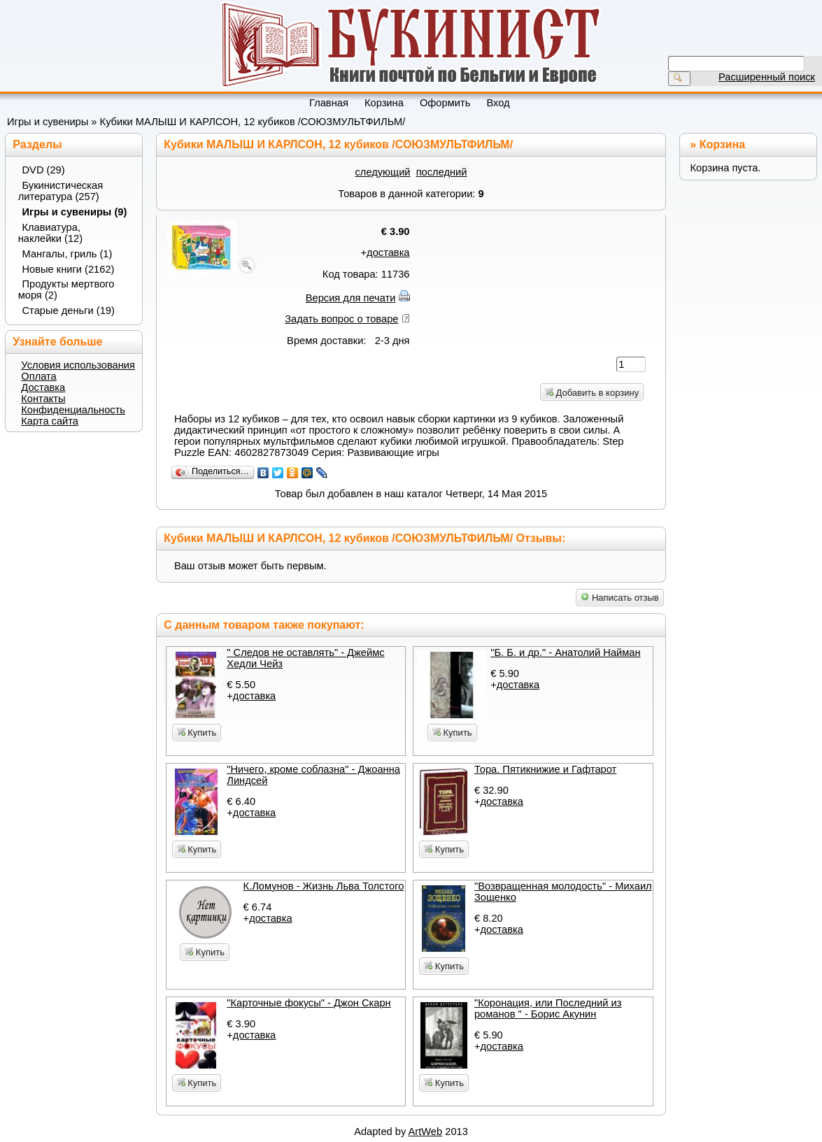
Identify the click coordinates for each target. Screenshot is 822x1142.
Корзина (722, 144)
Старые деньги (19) (68, 310)
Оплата (38, 376)
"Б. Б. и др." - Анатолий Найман (565, 652)
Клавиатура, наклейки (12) (50, 233)
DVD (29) (43, 170)
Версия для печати (351, 298)
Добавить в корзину (592, 392)
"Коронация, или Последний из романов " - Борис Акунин (548, 1008)
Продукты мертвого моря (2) (66, 289)
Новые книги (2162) (68, 269)
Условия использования (78, 365)
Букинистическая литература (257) (61, 191)
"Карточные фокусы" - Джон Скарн (308, 1002)
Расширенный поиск (766, 77)
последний (441, 172)
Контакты (43, 398)
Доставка (43, 387)
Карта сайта (49, 421)
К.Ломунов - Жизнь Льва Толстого (323, 886)
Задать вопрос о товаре (341, 318)
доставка (388, 252)
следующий (383, 172)
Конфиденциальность (73, 409)
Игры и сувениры (47, 121)
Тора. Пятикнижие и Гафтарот (545, 769)
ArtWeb (426, 1131)
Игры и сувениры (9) (74, 211)
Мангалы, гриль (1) (67, 253)
